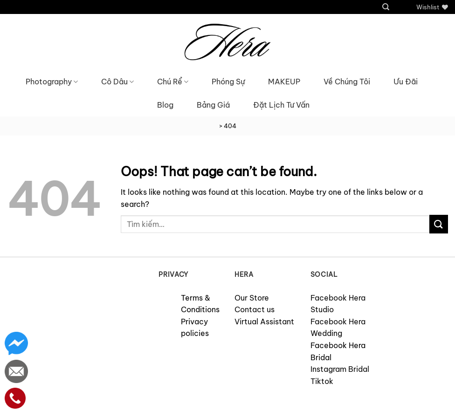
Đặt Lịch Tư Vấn (281, 105)
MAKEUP (284, 81)
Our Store (251, 297)
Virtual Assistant (264, 321)
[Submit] (438, 224)
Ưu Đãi (405, 81)
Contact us (254, 309)
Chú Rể (172, 81)
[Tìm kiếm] (385, 7)
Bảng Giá (213, 105)
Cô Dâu (117, 81)
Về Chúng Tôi (347, 81)
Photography (52, 81)
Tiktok (321, 381)
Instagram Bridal (339, 369)
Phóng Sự (228, 81)
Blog (165, 105)
